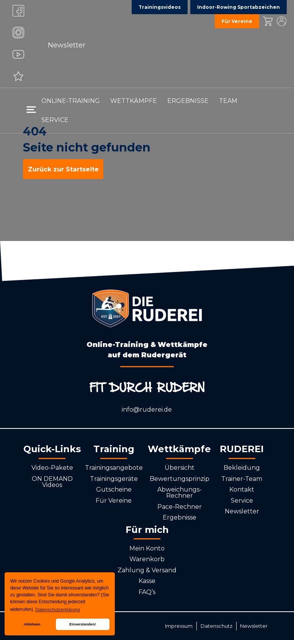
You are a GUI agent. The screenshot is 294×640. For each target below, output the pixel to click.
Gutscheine (114, 489)
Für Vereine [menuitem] (237, 21)
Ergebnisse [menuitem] (188, 100)
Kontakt (241, 489)
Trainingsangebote (114, 467)
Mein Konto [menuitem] (281, 21)
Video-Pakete (52, 467)
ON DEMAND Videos (52, 482)
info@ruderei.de (147, 409)
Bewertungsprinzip (179, 478)
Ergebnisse (179, 517)
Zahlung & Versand (147, 570)
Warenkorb (147, 559)
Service (242, 500)
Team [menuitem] (228, 100)
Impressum (179, 626)
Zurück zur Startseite (63, 169)
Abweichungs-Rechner (179, 492)
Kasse (147, 581)
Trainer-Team (241, 478)
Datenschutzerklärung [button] (57, 609)
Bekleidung (242, 467)
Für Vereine (114, 500)
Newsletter (66, 45)
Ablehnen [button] (32, 624)
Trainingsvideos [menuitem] (160, 7)
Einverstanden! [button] (82, 624)
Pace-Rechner (179, 506)
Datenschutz (216, 626)
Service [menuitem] (55, 120)
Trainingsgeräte (114, 478)
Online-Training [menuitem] (70, 100)
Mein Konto (147, 548)
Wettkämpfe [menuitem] (133, 100)
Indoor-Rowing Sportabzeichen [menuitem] (238, 7)
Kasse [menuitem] (267, 21)
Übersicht (179, 467)
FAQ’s (147, 592)
